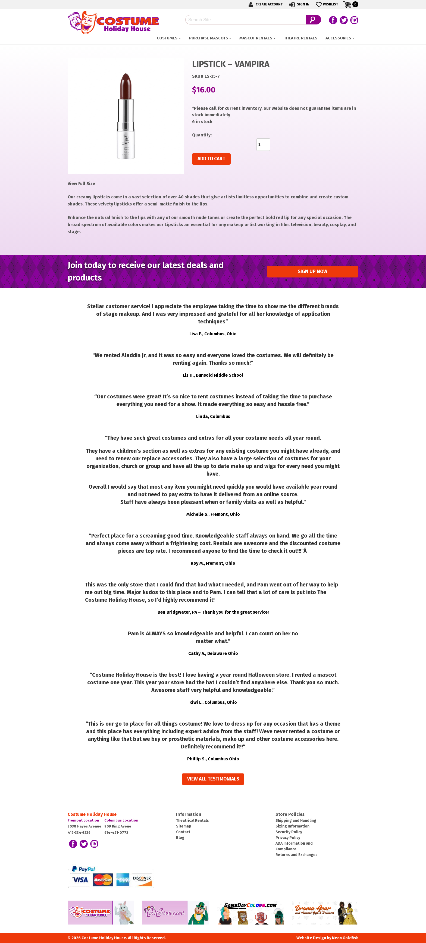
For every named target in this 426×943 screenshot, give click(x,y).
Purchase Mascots (208, 38)
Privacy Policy (287, 837)
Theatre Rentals (300, 38)
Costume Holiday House (92, 814)
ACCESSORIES (338, 38)
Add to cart (211, 159)
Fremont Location (83, 820)
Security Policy (288, 832)
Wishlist (326, 4)
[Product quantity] (263, 144)
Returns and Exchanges (296, 855)
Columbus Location (121, 820)
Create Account (265, 4)
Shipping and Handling (295, 820)
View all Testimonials (213, 779)
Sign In (298, 4)
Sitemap (183, 826)
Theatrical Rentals (192, 820)
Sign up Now (312, 271)
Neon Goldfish (345, 938)
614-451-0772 (116, 832)
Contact (183, 832)
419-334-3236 (79, 832)
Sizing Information (292, 826)
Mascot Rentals (255, 38)
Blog (180, 837)
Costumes (167, 38)
